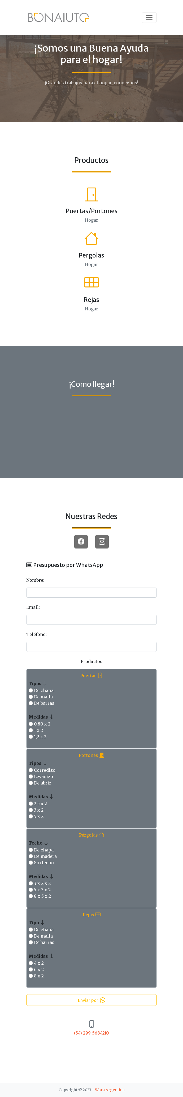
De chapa (44, 690)
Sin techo (44, 862)
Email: (33, 607)
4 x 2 (39, 963)
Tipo (37, 922)
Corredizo (44, 770)
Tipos (38, 683)
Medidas (41, 716)
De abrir (42, 783)
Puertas (91, 675)
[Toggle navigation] (149, 17)
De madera (45, 856)
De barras (44, 703)
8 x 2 (39, 975)
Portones (91, 755)
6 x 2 (39, 969)
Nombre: (35, 580)
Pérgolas (91, 834)
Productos (91, 661)
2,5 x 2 (40, 803)
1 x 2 (38, 730)
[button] (81, 541)
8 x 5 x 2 (42, 896)
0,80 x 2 (42, 724)
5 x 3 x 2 (42, 889)
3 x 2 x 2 (42, 883)
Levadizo (43, 776)
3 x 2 (38, 810)
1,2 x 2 (40, 736)
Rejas (92, 914)
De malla (43, 696)
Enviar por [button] (91, 1000)
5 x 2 (38, 816)
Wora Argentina (110, 1089)
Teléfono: (36, 634)
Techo (39, 842)
